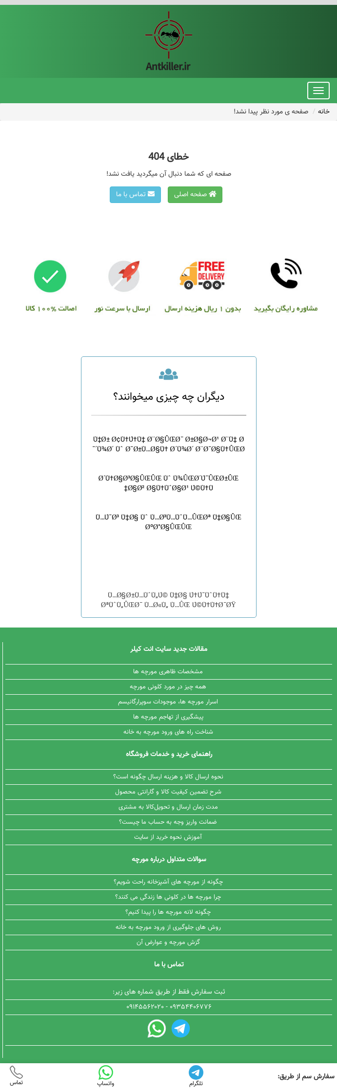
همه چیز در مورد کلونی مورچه (168, 687)
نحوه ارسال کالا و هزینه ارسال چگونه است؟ (168, 777)
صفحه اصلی (195, 194)
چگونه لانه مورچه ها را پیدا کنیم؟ (168, 912)
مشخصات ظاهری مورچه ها (168, 672)
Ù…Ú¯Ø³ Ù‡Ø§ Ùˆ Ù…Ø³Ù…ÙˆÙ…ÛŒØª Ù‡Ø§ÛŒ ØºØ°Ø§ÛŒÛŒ (168, 523)
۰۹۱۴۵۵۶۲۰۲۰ (145, 1007)
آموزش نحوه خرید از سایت (168, 837)
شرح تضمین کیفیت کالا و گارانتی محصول (168, 792)
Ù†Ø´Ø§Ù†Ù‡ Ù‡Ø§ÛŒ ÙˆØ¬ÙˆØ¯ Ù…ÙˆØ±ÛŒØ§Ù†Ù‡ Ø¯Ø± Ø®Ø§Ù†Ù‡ (168, 562)
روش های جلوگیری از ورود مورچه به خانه (168, 927)
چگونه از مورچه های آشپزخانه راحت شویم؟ (168, 882)
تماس (16, 1076)
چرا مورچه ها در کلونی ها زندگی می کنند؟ (168, 897)
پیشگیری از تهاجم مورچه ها (168, 717)
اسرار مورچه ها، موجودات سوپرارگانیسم (168, 702)
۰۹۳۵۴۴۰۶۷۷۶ (191, 1007)
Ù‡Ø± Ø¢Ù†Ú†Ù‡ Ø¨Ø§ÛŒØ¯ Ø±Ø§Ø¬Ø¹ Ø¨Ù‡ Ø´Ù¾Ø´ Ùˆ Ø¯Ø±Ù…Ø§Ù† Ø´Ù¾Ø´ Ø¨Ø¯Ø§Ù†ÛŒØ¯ (168, 445)
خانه (324, 112)
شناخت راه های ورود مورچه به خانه (168, 732)
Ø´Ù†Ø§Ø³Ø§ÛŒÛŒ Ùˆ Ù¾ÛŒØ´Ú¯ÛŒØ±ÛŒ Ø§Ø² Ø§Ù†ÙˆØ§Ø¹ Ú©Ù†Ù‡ (168, 484)
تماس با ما (135, 194)
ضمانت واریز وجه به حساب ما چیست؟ (168, 822)
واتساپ (105, 1076)
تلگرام (196, 1076)
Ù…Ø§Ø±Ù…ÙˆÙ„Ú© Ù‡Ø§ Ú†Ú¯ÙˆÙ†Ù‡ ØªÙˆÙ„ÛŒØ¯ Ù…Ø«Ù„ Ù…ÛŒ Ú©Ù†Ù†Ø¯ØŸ (168, 601)
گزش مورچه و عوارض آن (168, 942)
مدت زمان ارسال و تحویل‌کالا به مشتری (168, 807)
